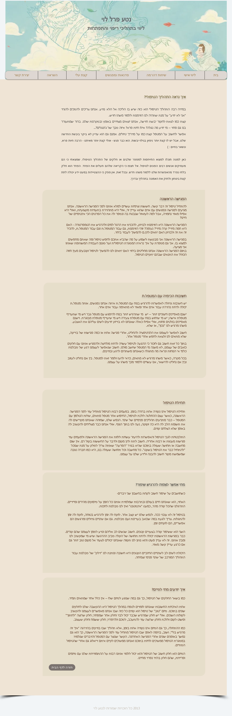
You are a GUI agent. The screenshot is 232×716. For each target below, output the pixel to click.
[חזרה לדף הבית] (62, 667)
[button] (52, 75)
